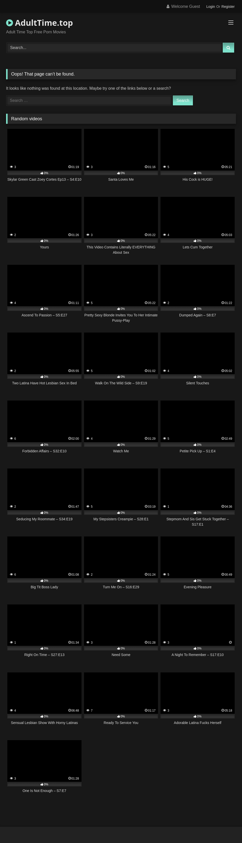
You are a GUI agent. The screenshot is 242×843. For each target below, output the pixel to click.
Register (228, 7)
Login (210, 7)
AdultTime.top (39, 22)
